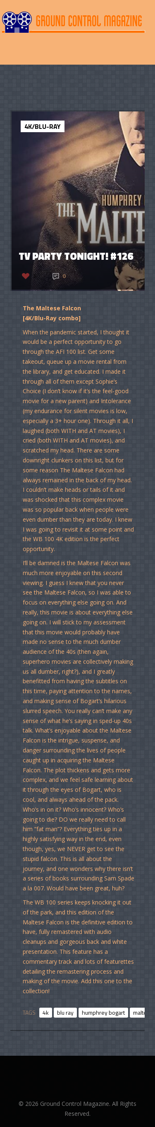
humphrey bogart (103, 1012)
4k (46, 1012)
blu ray (65, 1012)
